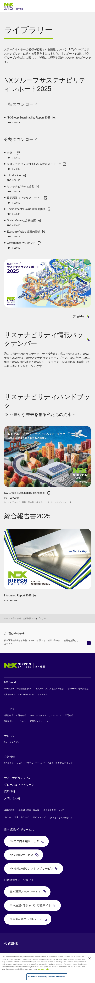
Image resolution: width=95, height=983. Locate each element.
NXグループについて (35, 763)
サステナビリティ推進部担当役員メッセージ (36, 166)
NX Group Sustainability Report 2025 (31, 120)
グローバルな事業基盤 (78, 688)
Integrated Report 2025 (20, 598)
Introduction (16, 177)
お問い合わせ (12, 798)
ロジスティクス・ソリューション (45, 715)
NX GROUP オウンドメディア (34, 694)
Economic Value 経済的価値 (26, 234)
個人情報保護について (53, 810)
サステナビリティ (17, 777)
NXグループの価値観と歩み (18, 688)
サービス (9, 709)
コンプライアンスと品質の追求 (49, 688)
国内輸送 (22, 715)
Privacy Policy (44, 969)
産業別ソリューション (40, 721)
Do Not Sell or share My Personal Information (46, 977)
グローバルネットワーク (19, 784)
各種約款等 (9, 810)
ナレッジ (9, 735)
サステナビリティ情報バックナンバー (47, 339)
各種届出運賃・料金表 (29, 810)
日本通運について (13, 763)
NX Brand (10, 682)
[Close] (89, 958)
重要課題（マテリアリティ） (27, 200)
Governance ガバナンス (24, 245)
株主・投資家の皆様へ (61, 763)
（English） (81, 316)
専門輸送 (69, 715)
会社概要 (27, 618)
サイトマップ (39, 817)
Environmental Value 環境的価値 (29, 211)
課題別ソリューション (15, 721)
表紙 (13, 155)
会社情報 (17, 618)
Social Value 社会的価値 (24, 222)
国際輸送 (9, 715)
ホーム (7, 618)
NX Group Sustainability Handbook (27, 495)
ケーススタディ (12, 742)
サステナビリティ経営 (23, 189)
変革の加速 (10, 694)
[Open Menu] (88, 6)
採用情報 (9, 791)
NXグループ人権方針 (60, 818)
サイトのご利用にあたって (16, 817)
